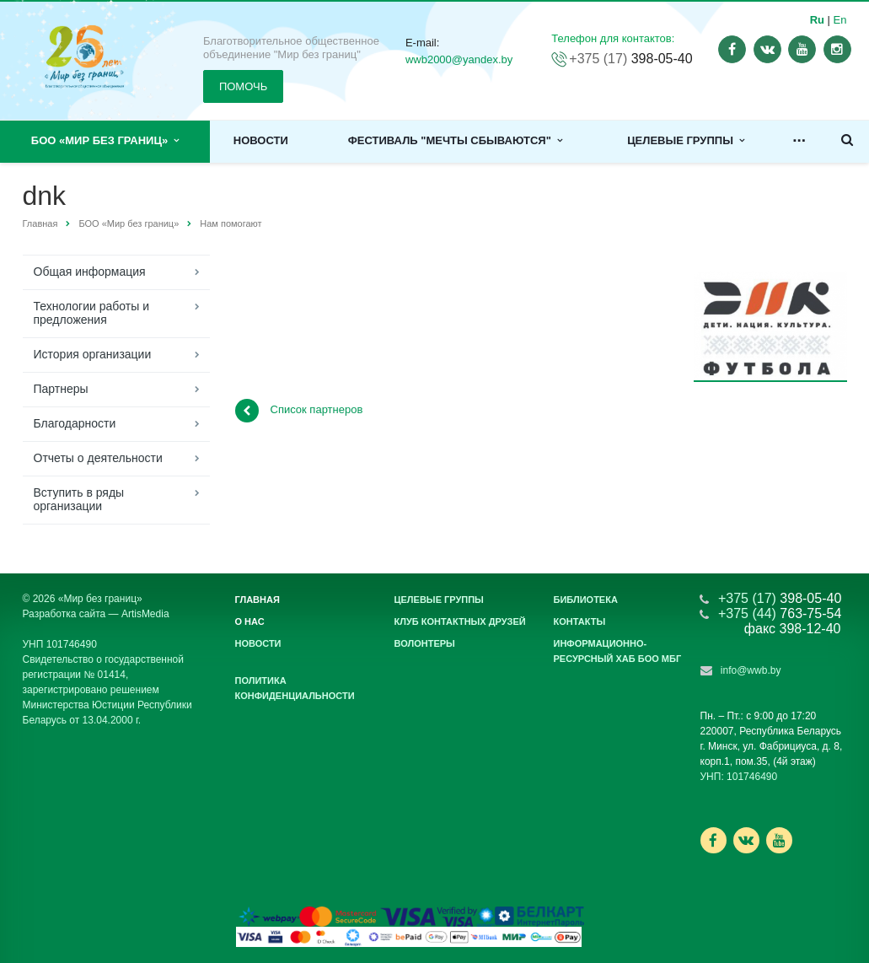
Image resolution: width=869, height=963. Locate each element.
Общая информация (90, 271)
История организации (93, 354)
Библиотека (586, 599)
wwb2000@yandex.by (458, 59)
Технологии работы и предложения (91, 312)
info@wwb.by (751, 670)
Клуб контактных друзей (460, 621)
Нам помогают (230, 223)
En (840, 19)
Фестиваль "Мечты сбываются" (455, 140)
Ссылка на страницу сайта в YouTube (779, 840)
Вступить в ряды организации (79, 499)
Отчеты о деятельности (98, 458)
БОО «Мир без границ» (105, 140)
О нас (250, 621)
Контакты (580, 621)
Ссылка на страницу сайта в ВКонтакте (746, 839)
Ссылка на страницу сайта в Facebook (713, 840)
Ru (817, 19)
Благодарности (75, 423)
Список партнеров (299, 410)
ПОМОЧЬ (243, 86)
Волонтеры (424, 643)
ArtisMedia (145, 614)
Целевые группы (685, 140)
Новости (260, 140)
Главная (40, 223)
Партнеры (61, 388)
